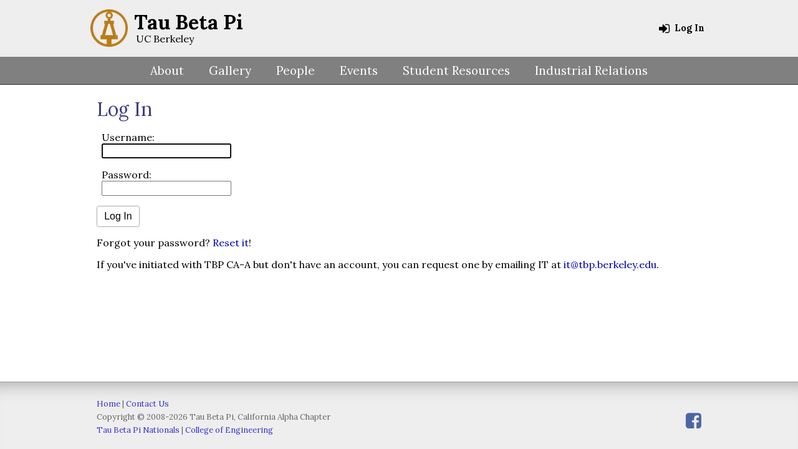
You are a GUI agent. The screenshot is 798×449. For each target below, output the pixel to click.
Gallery (230, 70)
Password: (126, 174)
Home (108, 403)
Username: (128, 137)
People (295, 70)
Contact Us (147, 403)
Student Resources (456, 70)
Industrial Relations (591, 70)
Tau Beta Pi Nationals (138, 430)
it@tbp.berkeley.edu (610, 264)
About (167, 70)
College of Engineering (229, 430)
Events (359, 70)
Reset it (231, 242)
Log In (681, 28)
